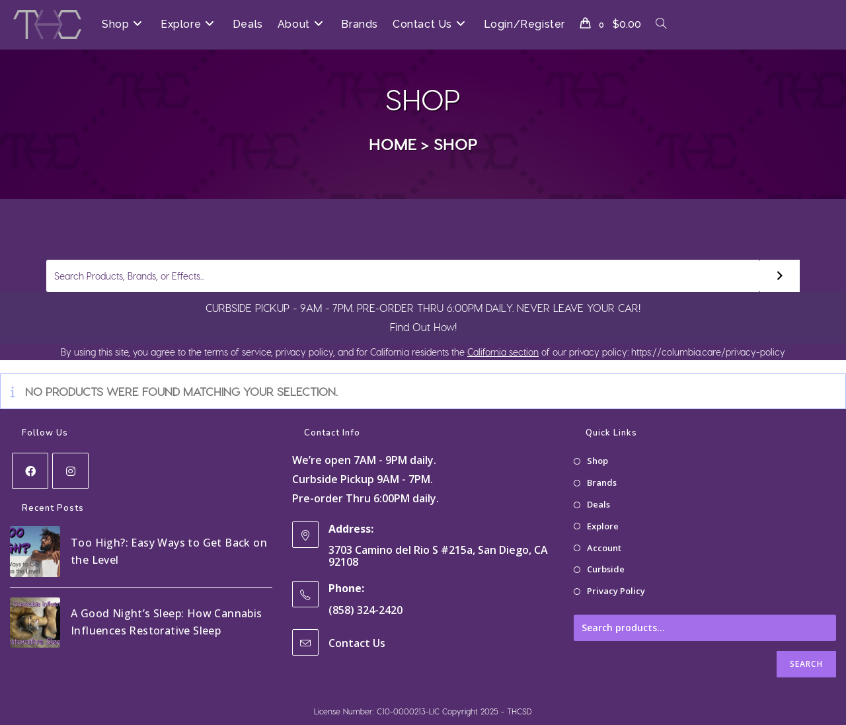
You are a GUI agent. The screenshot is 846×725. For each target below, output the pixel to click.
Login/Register (524, 24)
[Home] (393, 143)
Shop (456, 143)
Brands (602, 482)
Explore (603, 526)
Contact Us (356, 643)
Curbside (606, 569)
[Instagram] (70, 471)
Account (604, 548)
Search (806, 663)
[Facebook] (30, 471)
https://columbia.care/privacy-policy (707, 352)
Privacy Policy (616, 591)
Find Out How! (423, 327)
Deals (598, 504)
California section (503, 352)
